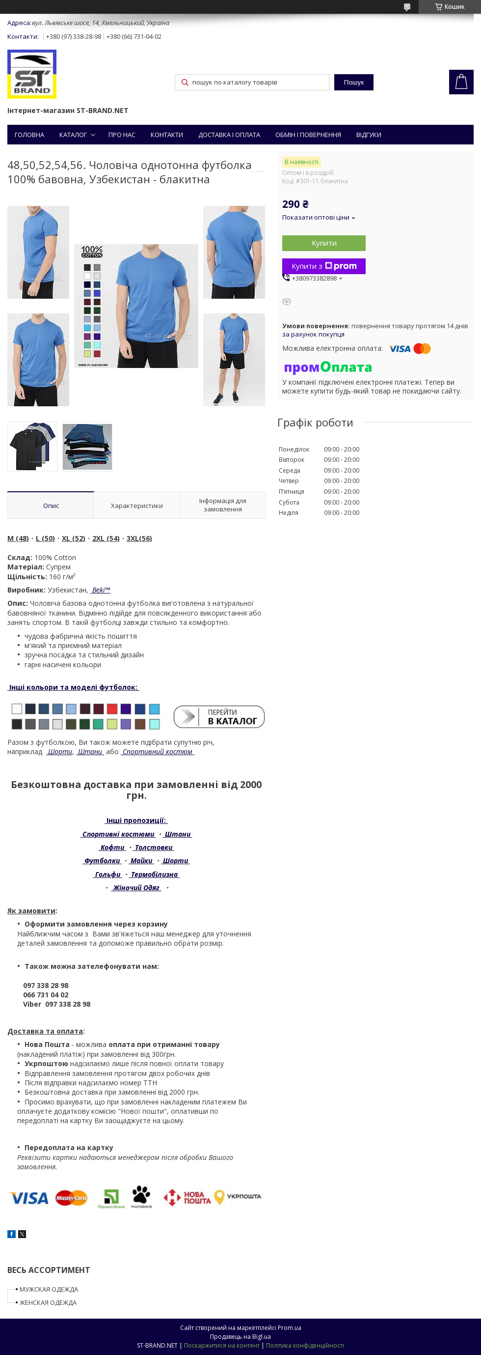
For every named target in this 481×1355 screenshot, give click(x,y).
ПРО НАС (121, 134)
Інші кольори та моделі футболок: (73, 687)
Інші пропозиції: (136, 820)
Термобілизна (154, 874)
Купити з (324, 266)
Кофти (112, 847)
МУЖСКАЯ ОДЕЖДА (49, 1289)
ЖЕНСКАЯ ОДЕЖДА (48, 1302)
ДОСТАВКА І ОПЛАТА (229, 134)
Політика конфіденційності (305, 1345)
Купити (324, 243)
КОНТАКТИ (167, 134)
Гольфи (107, 874)
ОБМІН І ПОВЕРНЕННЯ (308, 134)
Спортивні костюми (118, 834)
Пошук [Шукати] (354, 82)
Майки (141, 860)
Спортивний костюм (157, 751)
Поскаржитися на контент (222, 1345)
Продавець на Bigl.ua (240, 1336)
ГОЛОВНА (29, 134)
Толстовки (153, 847)
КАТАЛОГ (73, 134)
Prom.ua (289, 1328)
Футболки (102, 860)
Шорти (59, 751)
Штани (90, 751)
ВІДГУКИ (368, 134)
